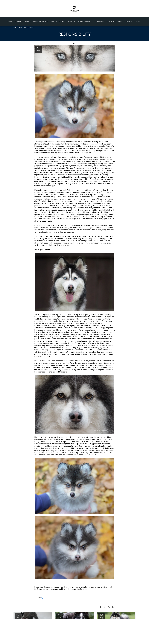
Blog (20, 27)
